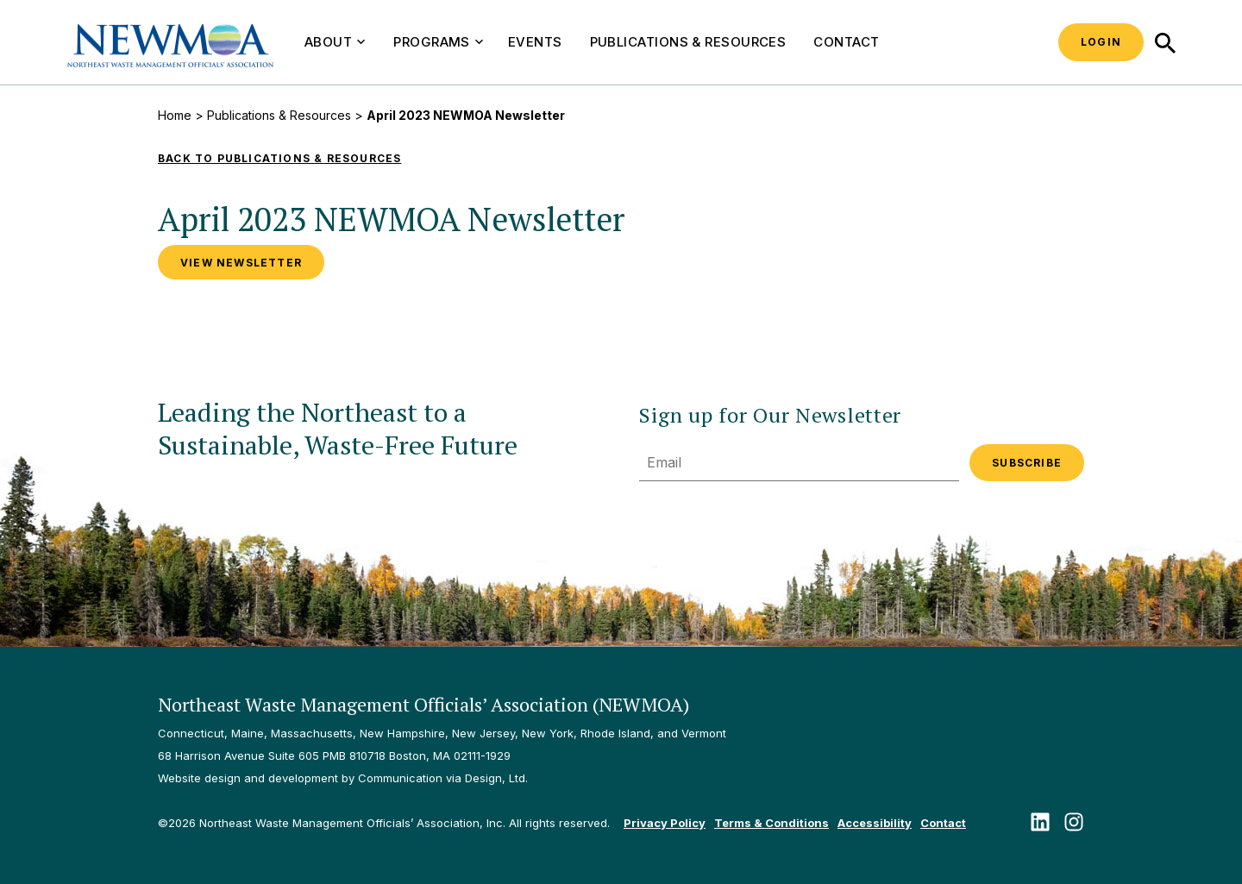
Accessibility (874, 823)
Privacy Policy (665, 823)
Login (1101, 41)
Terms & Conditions (771, 823)
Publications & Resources (688, 42)
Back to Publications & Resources (279, 158)
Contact (846, 42)
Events (535, 42)
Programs (438, 42)
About (334, 42)
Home (174, 115)
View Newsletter (241, 262)
